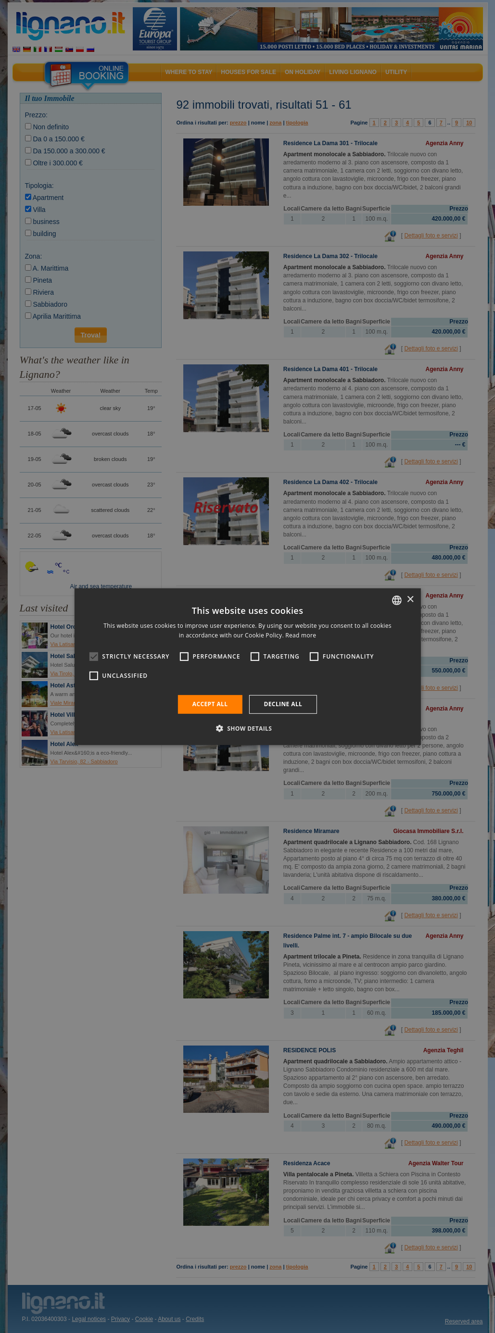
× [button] (410, 599)
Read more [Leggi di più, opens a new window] (300, 635)
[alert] (247, 666)
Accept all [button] (210, 704)
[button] (247, 728)
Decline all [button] (283, 704)
